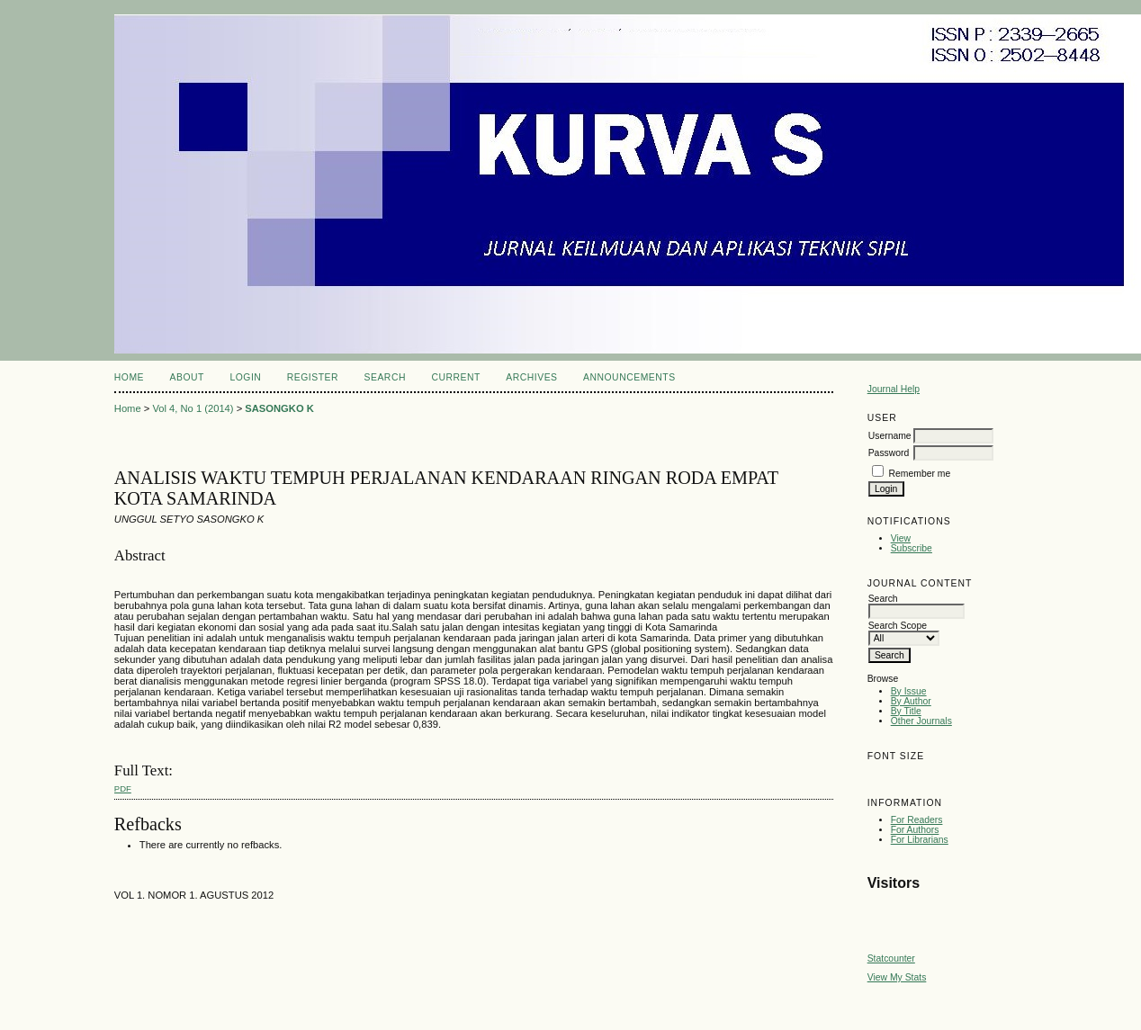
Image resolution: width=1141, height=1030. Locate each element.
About (187, 377)
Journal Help (893, 389)
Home (129, 377)
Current (455, 377)
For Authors (915, 830)
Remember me (920, 474)
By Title (906, 711)
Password (889, 453)
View (901, 538)
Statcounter (891, 958)
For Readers (917, 820)
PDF (122, 788)
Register (312, 377)
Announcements (629, 377)
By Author (911, 701)
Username (890, 436)
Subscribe (911, 548)
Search (385, 377)
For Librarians (919, 840)
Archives (531, 377)
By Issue (909, 691)
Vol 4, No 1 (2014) (192, 408)
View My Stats (897, 977)
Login (245, 377)
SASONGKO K (279, 408)
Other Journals (921, 721)
